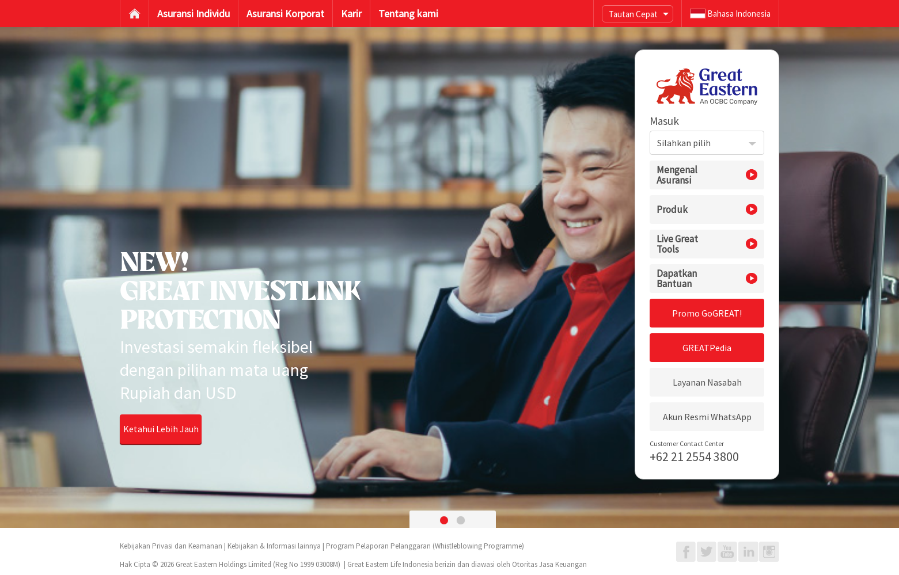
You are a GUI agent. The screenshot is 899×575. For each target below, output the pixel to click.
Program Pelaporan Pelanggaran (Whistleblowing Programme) (425, 546)
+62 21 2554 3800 (694, 456)
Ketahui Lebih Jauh (161, 429)
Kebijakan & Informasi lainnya (274, 546)
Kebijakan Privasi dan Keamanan (171, 546)
